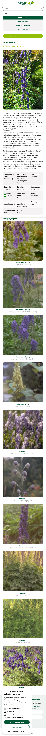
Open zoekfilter (10, 36)
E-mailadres (33, 709)
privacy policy (35, 706)
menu (3, 3)
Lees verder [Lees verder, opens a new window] (15, 705)
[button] (17, 731)
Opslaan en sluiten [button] (17, 722)
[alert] (17, 711)
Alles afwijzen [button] (17, 727)
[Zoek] (23, 9)
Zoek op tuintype (23, 25)
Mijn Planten (23, 29)
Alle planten (23, 21)
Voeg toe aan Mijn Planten (14, 46)
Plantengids (23, 17)
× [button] (29, 690)
